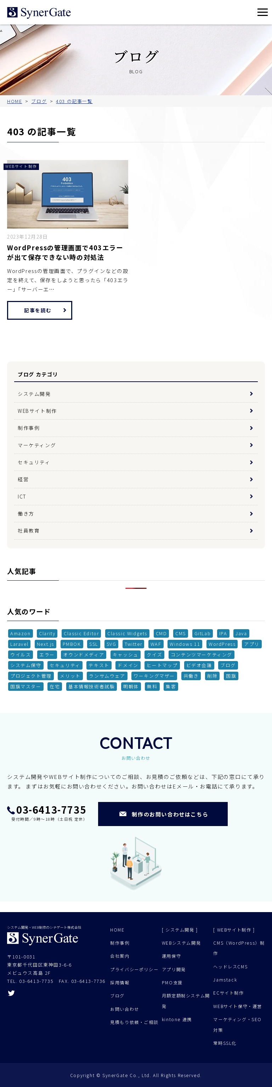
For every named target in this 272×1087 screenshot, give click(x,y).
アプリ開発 (174, 969)
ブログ (117, 995)
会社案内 (119, 956)
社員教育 (29, 530)
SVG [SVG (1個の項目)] (112, 644)
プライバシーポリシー (134, 969)
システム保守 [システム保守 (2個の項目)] (25, 665)
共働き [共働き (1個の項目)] (191, 675)
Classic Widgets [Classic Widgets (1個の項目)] (127, 633)
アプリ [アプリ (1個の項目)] (252, 644)
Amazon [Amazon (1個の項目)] (20, 633)
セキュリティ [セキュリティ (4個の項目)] (65, 665)
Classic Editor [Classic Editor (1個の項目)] (81, 633)
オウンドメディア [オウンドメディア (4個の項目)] (83, 654)
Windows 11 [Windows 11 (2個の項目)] (185, 644)
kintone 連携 (177, 1019)
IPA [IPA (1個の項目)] (223, 633)
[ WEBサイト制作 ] (234, 930)
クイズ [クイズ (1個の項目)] (154, 654)
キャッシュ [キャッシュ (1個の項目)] (125, 654)
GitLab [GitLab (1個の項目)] (202, 633)
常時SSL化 (225, 1043)
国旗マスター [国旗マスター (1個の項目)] (25, 686)
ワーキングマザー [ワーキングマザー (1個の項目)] (154, 675)
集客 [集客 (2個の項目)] (171, 686)
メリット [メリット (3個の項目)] (70, 675)
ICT (22, 496)
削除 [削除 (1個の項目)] (212, 675)
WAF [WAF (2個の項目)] (156, 644)
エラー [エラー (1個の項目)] (47, 654)
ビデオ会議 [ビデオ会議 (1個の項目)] (199, 665)
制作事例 (29, 427)
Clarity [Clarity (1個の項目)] (47, 633)
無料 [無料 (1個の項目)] (152, 686)
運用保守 (171, 956)
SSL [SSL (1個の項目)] (93, 644)
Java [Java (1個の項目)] (241, 633)
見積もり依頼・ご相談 (134, 1022)
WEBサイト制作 (37, 410)
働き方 (26, 513)
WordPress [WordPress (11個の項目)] (222, 644)
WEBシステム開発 (181, 943)
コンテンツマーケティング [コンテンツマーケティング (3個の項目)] (201, 654)
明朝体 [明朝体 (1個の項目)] (131, 686)
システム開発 (34, 393)
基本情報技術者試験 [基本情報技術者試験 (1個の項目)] (91, 686)
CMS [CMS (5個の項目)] (180, 633)
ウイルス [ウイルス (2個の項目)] (20, 654)
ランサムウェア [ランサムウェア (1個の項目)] (107, 675)
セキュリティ (34, 462)
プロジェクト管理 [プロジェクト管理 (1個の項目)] (31, 675)
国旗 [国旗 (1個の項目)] (231, 675)
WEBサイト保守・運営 (237, 1006)
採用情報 (119, 982)
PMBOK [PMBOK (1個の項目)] (72, 644)
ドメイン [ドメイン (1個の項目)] (128, 665)
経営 (23, 479)
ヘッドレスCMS (230, 966)
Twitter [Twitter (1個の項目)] (133, 644)
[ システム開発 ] (180, 930)
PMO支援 (172, 982)
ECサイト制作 (228, 993)
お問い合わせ (124, 1009)
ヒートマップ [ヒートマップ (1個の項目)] (162, 665)
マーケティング (37, 445)
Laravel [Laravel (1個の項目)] (19, 644)
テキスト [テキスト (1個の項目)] (99, 665)
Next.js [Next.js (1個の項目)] (45, 644)
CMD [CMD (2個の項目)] (161, 633)
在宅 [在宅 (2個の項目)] (55, 686)
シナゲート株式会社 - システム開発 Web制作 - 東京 (39, 13)
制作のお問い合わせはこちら (170, 814)
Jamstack (225, 980)
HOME (117, 930)
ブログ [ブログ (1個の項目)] (228, 665)
